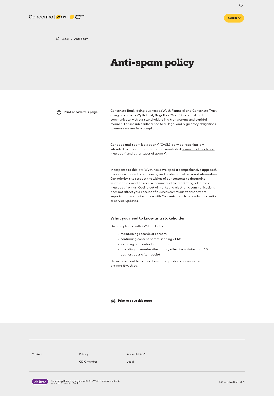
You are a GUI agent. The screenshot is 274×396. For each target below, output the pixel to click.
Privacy (84, 354)
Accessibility (136, 354)
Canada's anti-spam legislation (134, 144)
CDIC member (88, 362)
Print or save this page (77, 112)
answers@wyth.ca (123, 265)
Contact (37, 354)
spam (160, 153)
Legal (65, 39)
